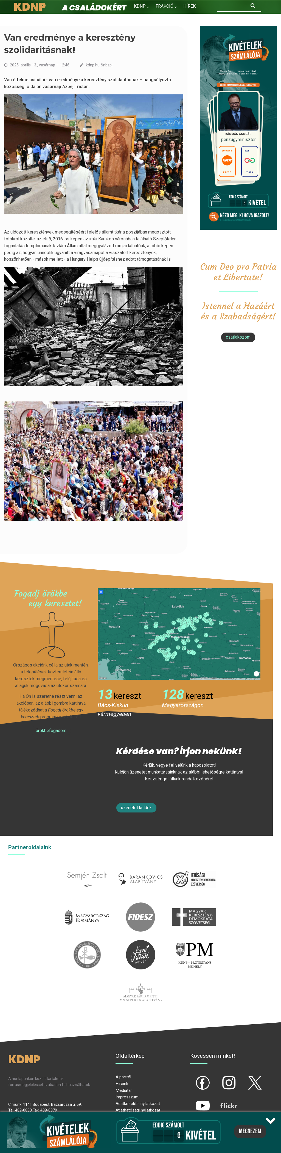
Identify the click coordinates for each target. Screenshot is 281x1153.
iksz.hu (194, 867)
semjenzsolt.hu (87, 867)
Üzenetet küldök (136, 807)
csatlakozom (238, 337)
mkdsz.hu (194, 905)
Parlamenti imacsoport (140, 981)
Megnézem (250, 1131)
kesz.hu (87, 943)
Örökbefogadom (51, 730)
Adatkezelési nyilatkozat (138, 1103)
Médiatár (124, 1090)
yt (193, 1101)
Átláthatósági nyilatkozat (138, 1110)
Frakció (164, 6)
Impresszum (127, 1097)
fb (194, 1078)
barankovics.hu (141, 867)
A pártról (123, 1077)
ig (219, 1078)
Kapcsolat (177, 18)
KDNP (140, 6)
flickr (222, 1101)
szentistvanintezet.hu (140, 943)
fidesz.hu (140, 905)
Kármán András (238, 134)
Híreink (122, 1083)
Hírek (189, 6)
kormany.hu (87, 905)
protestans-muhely (194, 943)
